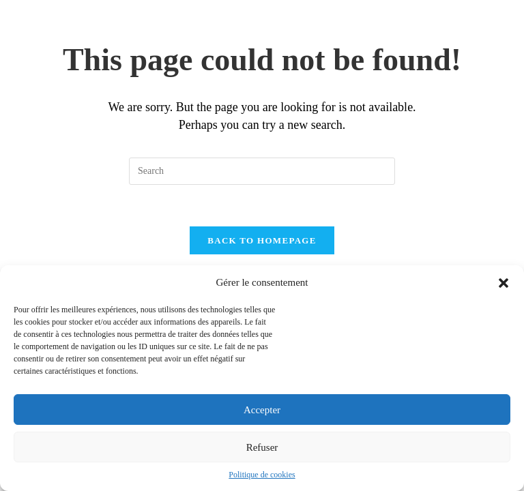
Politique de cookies (262, 474)
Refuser (262, 447)
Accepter (262, 409)
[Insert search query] (262, 171)
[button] (503, 283)
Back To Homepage (261, 240)
